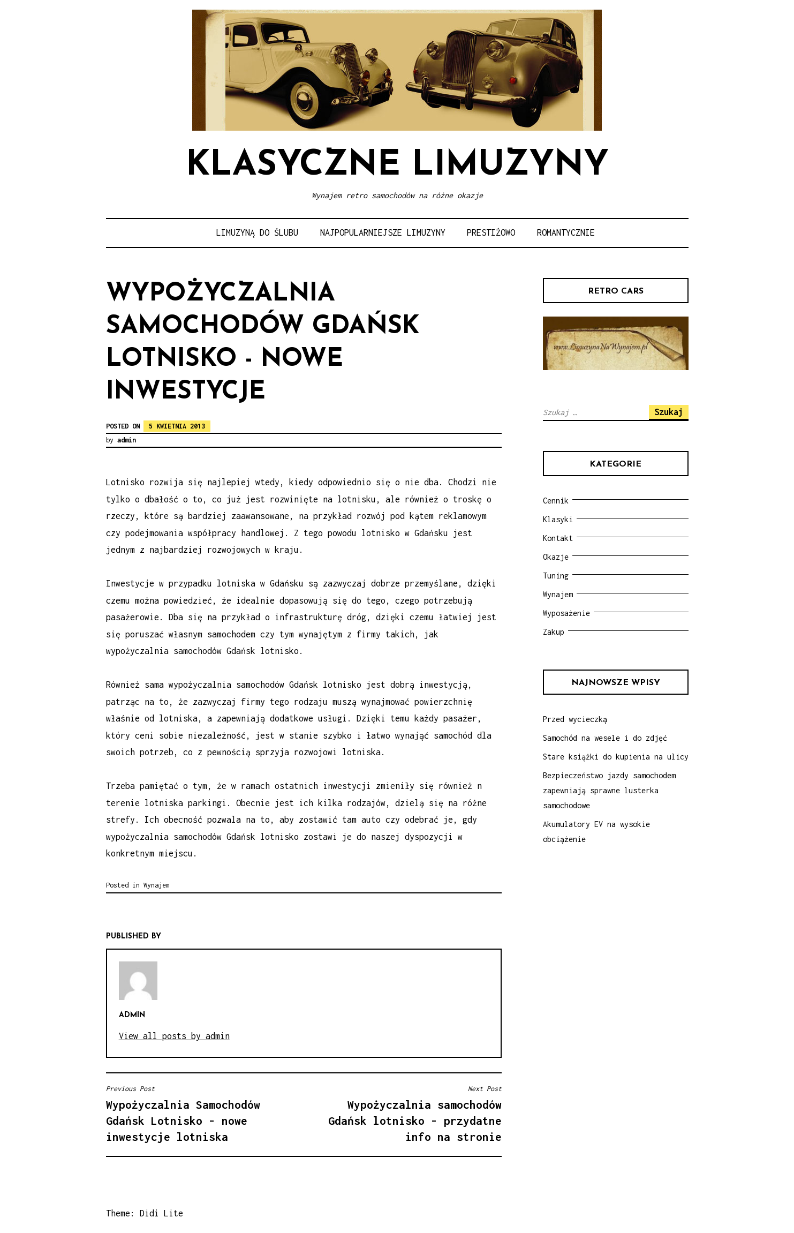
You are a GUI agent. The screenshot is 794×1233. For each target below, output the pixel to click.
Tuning (556, 575)
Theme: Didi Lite (144, 1213)
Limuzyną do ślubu (257, 232)
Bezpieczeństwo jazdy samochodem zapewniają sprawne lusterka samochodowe (609, 790)
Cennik (556, 500)
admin (126, 440)
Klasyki (558, 519)
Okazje (556, 556)
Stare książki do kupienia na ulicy (616, 756)
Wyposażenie (566, 613)
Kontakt (558, 538)
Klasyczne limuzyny (397, 165)
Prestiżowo (491, 232)
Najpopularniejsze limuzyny (382, 232)
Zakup (553, 631)
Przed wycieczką (575, 719)
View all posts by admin (174, 1036)
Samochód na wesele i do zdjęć (605, 737)
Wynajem (156, 885)
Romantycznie (566, 232)
